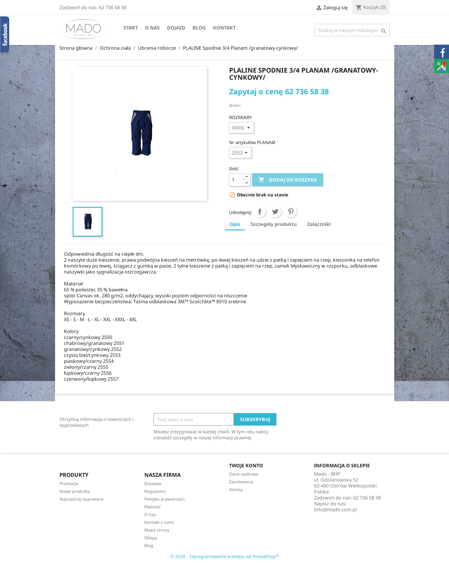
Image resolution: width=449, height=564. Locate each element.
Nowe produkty (75, 491)
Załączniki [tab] (319, 224)
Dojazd (176, 27)
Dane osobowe (243, 474)
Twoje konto (246, 465)
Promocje (69, 483)
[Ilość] (236, 179)
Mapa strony (156, 530)
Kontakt (224, 27)
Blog (199, 27)
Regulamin (155, 491)
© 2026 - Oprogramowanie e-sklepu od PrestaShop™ (224, 556)
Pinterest (291, 212)
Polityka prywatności (164, 499)
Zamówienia (241, 482)
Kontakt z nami (159, 522)
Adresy (236, 489)
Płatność (152, 507)
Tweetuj (275, 212)
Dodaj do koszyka (287, 180)
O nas (152, 27)
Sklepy (150, 537)
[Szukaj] (352, 30)
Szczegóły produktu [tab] (274, 224)
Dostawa (152, 483)
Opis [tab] (234, 224)
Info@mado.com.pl (335, 509)
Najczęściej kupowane (82, 499)
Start (130, 27)
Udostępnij (260, 212)
